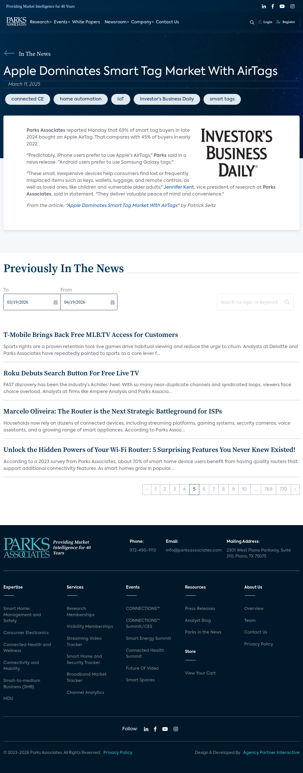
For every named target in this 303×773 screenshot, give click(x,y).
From (66, 290)
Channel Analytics (85, 693)
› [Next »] (295, 489)
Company (141, 22)
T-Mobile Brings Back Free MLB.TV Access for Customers (90, 334)
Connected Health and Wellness (27, 648)
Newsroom (116, 22)
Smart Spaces (140, 680)
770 (283, 489)
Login (265, 22)
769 (269, 489)
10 (244, 489)
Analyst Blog (198, 621)
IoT (120, 99)
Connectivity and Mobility (21, 666)
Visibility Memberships (90, 627)
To (6, 290)
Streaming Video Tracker (84, 642)
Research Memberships (81, 612)
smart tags (222, 99)
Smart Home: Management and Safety (22, 615)
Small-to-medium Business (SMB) (21, 684)
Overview (254, 609)
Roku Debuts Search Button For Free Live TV (71, 373)
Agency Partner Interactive (271, 753)
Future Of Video (142, 669)
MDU (8, 699)
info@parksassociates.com (193, 550)
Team (250, 621)
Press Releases (200, 609)
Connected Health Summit (145, 654)
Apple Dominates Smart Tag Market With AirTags (122, 205)
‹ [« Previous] (147, 489)
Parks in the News (203, 632)
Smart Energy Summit (148, 639)
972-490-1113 (143, 550)
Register (285, 22)
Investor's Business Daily (167, 99)
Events (61, 22)
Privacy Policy (258, 644)
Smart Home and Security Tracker (84, 660)
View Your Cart (200, 673)
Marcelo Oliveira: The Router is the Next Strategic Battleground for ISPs (112, 411)
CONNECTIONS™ (143, 609)
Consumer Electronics (26, 633)
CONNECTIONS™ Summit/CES (143, 624)
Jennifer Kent (179, 187)
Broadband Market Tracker (87, 678)
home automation (80, 99)
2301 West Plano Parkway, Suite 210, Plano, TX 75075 (259, 553)
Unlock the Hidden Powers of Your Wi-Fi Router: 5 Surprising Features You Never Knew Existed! (149, 449)
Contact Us (167, 22)
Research (39, 22)
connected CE (27, 99)
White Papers (86, 22)
